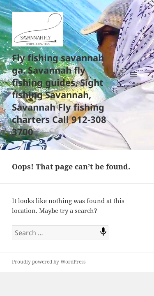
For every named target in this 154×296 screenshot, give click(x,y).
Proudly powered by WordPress (48, 261)
